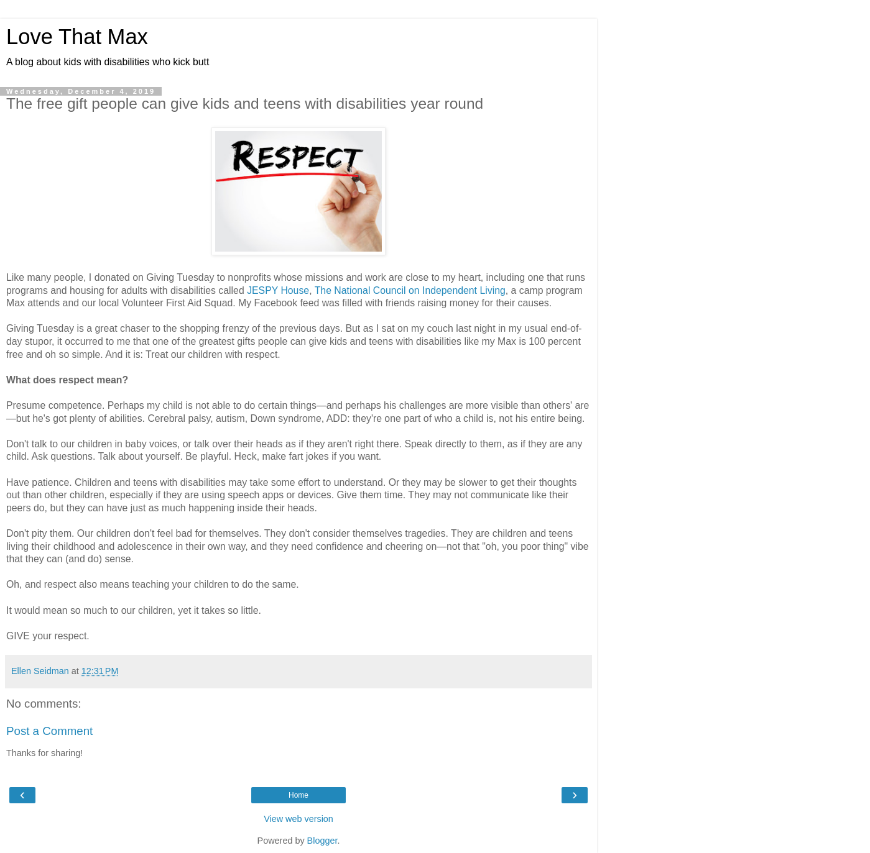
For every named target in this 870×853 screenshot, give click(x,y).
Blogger (322, 841)
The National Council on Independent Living (410, 290)
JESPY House (278, 290)
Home (298, 795)
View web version (298, 819)
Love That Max (77, 36)
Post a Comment (49, 730)
